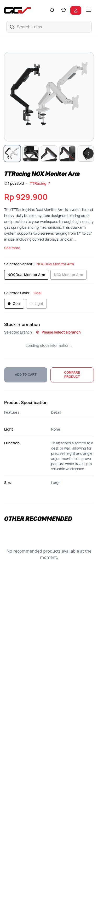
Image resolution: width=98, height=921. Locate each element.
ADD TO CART (25, 374)
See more (12, 247)
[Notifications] (52, 10)
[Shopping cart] (63, 10)
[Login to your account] (75, 10)
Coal (14, 303)
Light (36, 303)
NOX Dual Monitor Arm (26, 274)
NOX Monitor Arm (68, 274)
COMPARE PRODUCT (72, 375)
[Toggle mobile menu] (88, 10)
